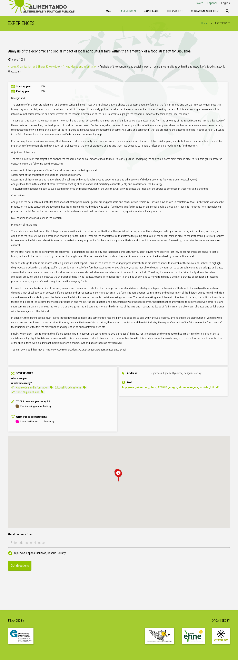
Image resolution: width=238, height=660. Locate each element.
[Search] (227, 11)
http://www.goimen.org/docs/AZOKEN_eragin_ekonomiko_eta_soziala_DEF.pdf (170, 388)
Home (204, 23)
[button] (119, 475)
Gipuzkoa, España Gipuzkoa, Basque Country (37, 554)
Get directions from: (20, 534)
